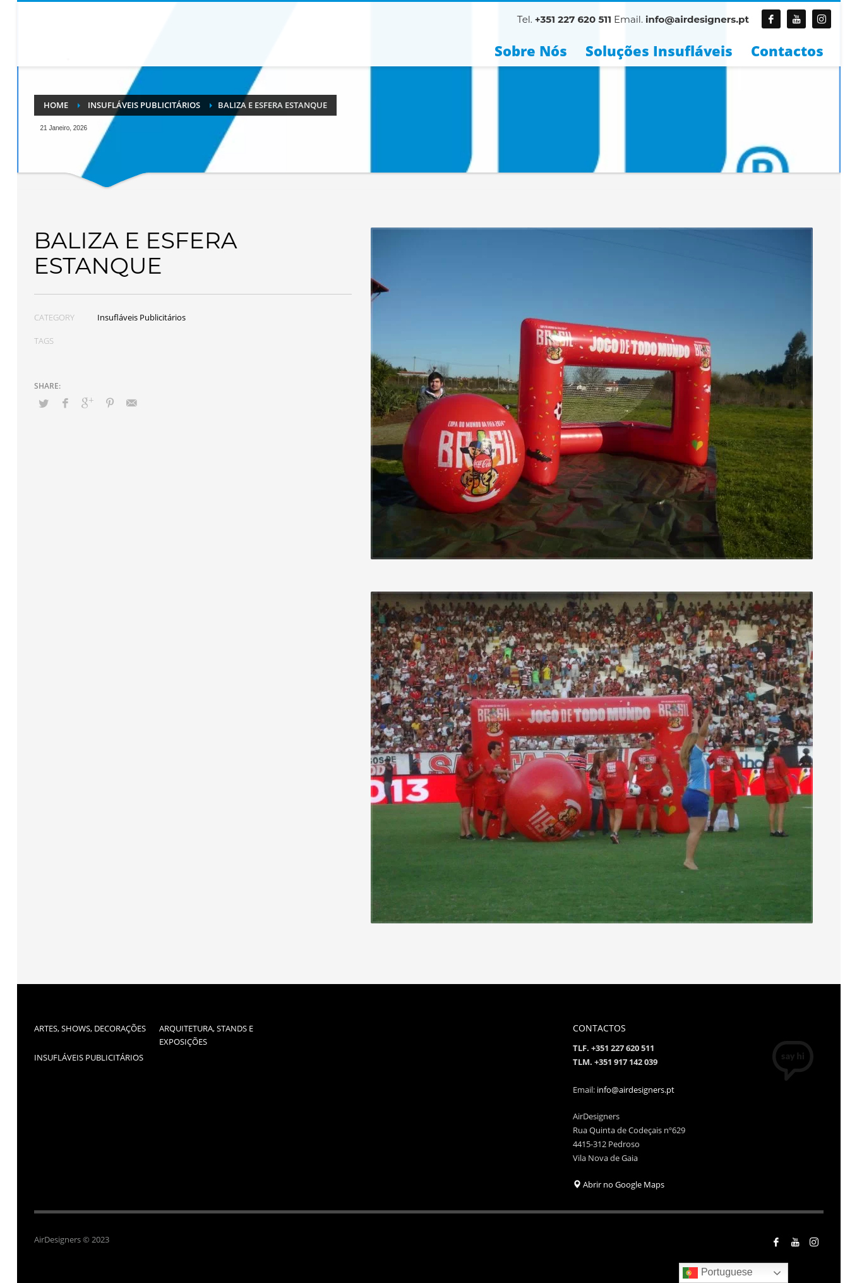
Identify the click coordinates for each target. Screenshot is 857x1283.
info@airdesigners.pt (697, 19)
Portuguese (717, 1272)
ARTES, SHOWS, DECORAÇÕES (90, 1028)
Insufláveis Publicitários (141, 317)
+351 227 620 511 (572, 19)
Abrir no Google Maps (618, 1184)
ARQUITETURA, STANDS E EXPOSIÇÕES (206, 1035)
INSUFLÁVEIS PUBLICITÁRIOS (88, 1057)
